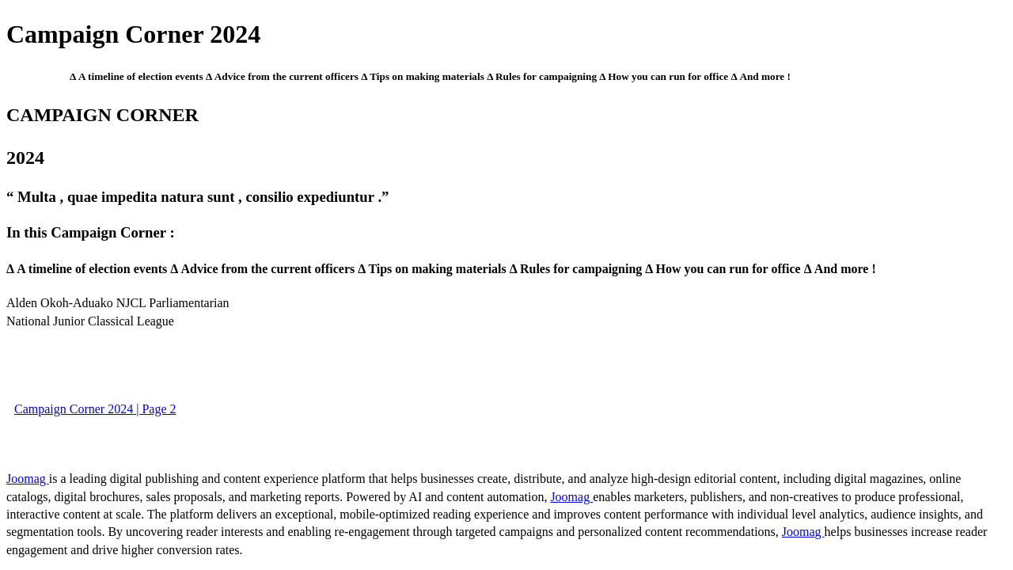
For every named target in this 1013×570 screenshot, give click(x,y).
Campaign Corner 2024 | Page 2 (95, 409)
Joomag (27, 478)
